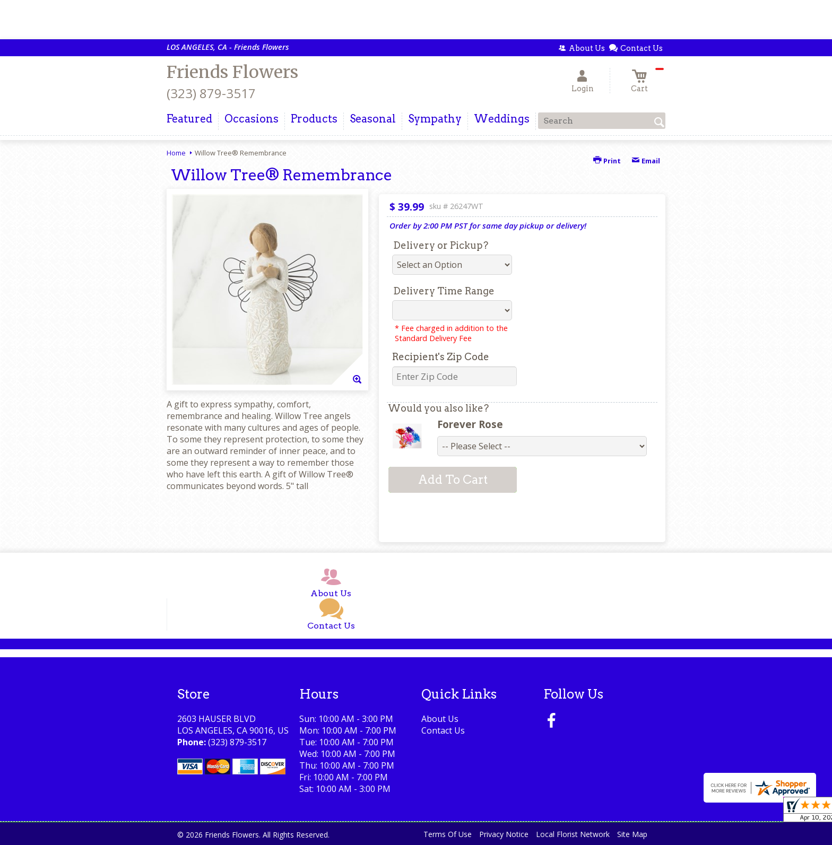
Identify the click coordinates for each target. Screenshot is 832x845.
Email (645, 160)
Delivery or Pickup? (440, 245)
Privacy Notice (503, 834)
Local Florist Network (573, 834)
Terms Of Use (447, 834)
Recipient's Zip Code (440, 356)
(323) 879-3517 (211, 93)
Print (607, 160)
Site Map (632, 834)
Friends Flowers (232, 72)
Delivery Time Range (444, 291)
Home (176, 153)
